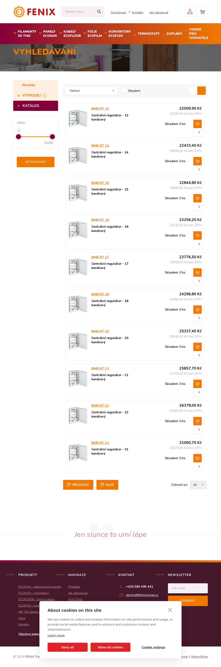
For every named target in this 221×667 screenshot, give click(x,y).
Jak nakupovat (159, 12)
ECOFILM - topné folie (33, 605)
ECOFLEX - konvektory (33, 593)
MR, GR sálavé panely (33, 612)
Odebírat (188, 601)
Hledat (99, 11)
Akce (21, 618)
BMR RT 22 (100, 405)
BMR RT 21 (100, 368)
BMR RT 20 (100, 331)
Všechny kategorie (32, 634)
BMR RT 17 (100, 257)
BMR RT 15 (100, 183)
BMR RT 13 (100, 108)
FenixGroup (118, 12)
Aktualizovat (35, 162)
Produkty (74, 587)
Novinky (29, 85)
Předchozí (80, 485)
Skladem (134, 91)
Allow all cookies (110, 647)
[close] (170, 609)
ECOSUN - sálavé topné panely (39, 587)
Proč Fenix (75, 599)
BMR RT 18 (100, 294)
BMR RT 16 (100, 220)
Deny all (68, 647)
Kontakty (137, 12)
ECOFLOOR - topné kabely (36, 599)
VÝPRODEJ (32, 95)
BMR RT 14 (100, 145)
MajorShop (199, 657)
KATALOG (31, 105)
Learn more (56, 635)
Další (109, 485)
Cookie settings (153, 647)
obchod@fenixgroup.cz (142, 595)
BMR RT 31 (100, 443)
